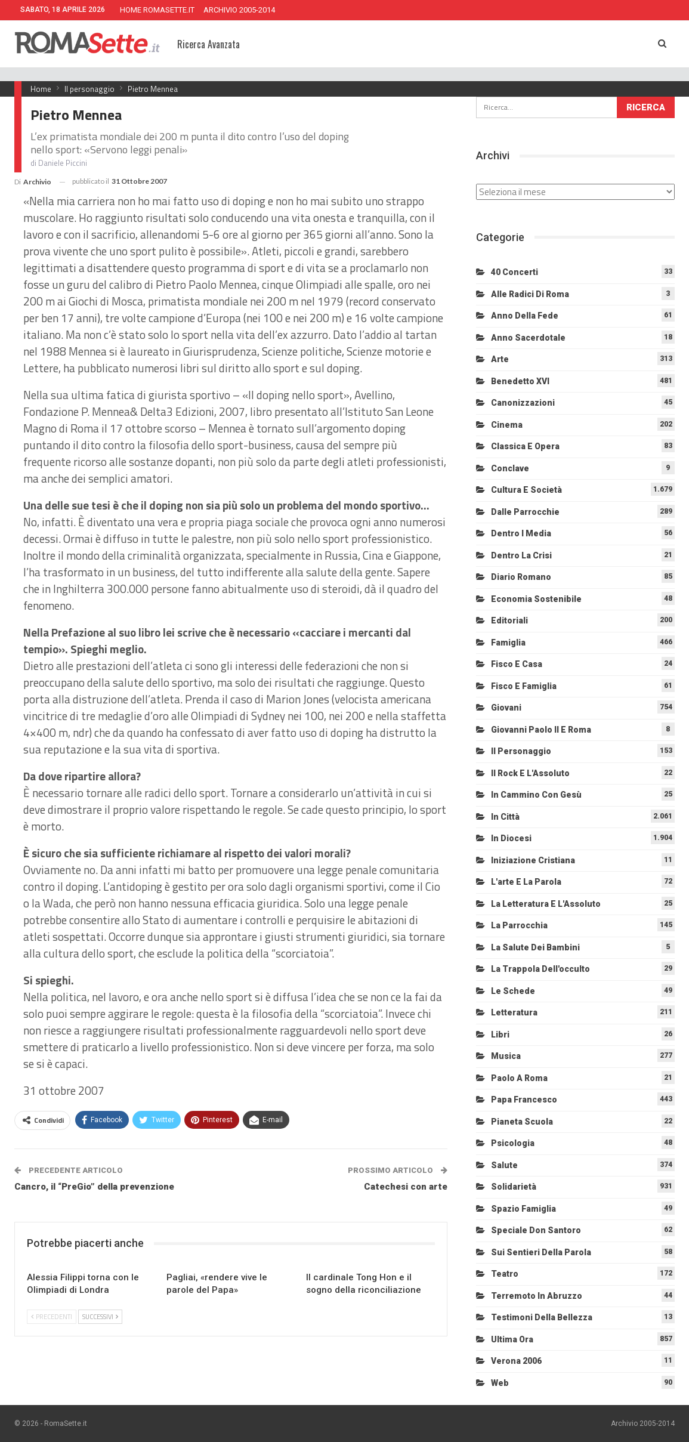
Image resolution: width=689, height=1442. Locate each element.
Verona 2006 (516, 1361)
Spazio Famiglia (523, 1208)
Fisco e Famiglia (524, 686)
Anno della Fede (524, 315)
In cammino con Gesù (536, 794)
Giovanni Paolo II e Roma (541, 729)
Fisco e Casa (516, 664)
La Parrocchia (519, 925)
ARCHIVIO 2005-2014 (239, 9)
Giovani (506, 707)
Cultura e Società (526, 490)
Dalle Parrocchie (525, 512)
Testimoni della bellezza (541, 1317)
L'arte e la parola (526, 882)
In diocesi (511, 838)
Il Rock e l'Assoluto (530, 773)
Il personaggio (521, 751)
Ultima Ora (512, 1339)
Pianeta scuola (522, 1121)
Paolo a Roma (519, 1078)
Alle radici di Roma (530, 294)
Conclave (510, 468)
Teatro (504, 1274)
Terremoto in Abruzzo (536, 1296)
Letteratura (514, 1012)
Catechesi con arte (405, 1186)
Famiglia (508, 642)
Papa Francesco (524, 1099)
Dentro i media (521, 533)
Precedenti (51, 1316)
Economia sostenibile (536, 599)
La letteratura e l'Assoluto (546, 904)
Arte (500, 359)
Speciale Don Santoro (536, 1230)
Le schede (513, 991)
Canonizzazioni (523, 402)
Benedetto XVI (520, 381)
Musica (506, 1056)
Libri (500, 1034)
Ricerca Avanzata (208, 44)
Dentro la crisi (521, 555)
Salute (504, 1165)
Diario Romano (521, 577)
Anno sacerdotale (528, 337)
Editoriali (509, 620)
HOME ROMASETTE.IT (157, 9)
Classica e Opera (525, 446)
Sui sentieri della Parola (541, 1252)
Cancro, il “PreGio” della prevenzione (94, 1186)
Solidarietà (513, 1186)
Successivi (100, 1316)
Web (500, 1383)
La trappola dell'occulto (540, 969)
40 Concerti (514, 272)
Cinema (507, 425)
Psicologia (512, 1143)
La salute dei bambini (535, 947)
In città (505, 817)
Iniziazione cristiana (533, 860)
